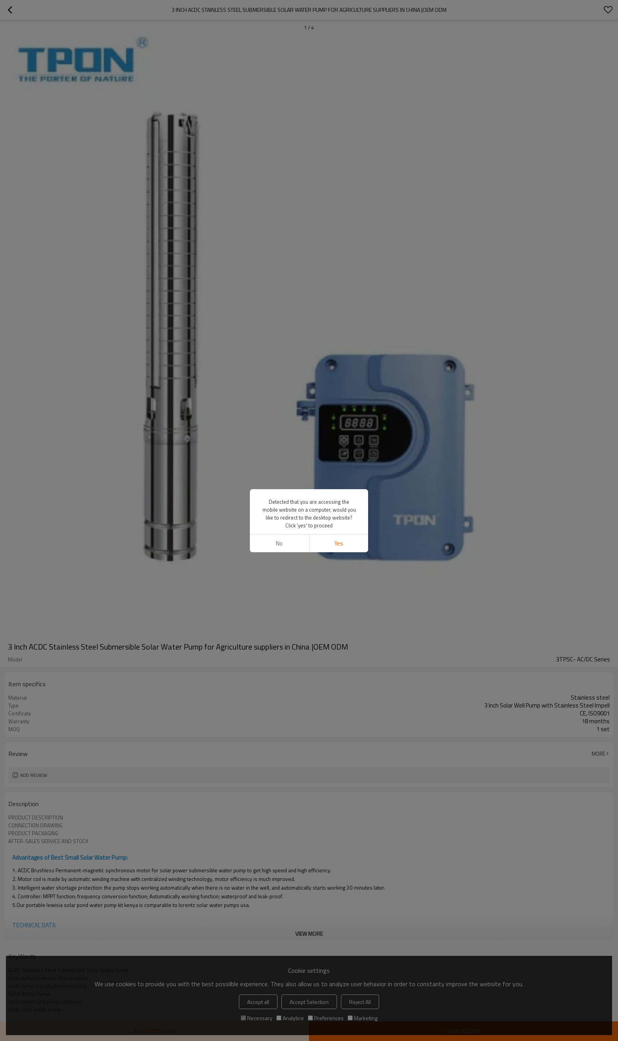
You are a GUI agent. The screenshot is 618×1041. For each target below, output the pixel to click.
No (279, 543)
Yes (338, 543)
